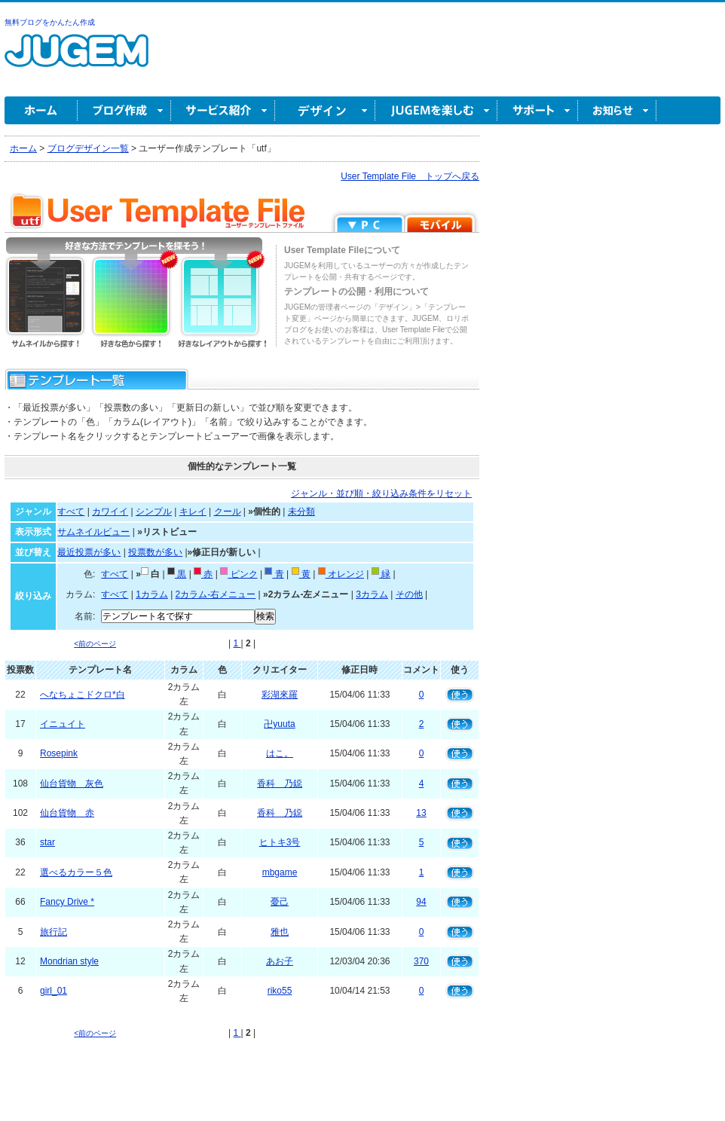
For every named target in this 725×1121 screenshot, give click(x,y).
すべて (70, 511)
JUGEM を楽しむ (436, 110)
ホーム (41, 110)
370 (421, 961)
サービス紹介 (223, 110)
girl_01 (53, 990)
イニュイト (62, 724)
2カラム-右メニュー (216, 594)
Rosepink (59, 753)
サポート (537, 110)
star (47, 842)
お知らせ (617, 110)
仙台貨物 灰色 (71, 783)
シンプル (154, 511)
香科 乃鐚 (279, 783)
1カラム (152, 594)
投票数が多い (155, 552)
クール (227, 511)
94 (421, 901)
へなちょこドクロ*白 (82, 694)
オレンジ (341, 574)
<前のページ (95, 644)
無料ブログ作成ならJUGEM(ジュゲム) (76, 59)
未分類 (301, 511)
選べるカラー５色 (76, 872)
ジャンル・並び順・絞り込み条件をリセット (381, 493)
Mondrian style (69, 961)
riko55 (280, 990)
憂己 (280, 901)
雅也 (280, 932)
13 (421, 813)
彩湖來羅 (280, 694)
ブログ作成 (124, 110)
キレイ (192, 511)
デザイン (325, 110)
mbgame (280, 872)
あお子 (279, 961)
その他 (409, 594)
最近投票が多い (89, 552)
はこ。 (279, 753)
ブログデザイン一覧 (88, 148)
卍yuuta (279, 724)
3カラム (372, 594)
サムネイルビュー (93, 532)
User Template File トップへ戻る (410, 176)
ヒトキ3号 (280, 842)
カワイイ (110, 511)
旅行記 (53, 932)
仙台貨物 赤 (67, 813)
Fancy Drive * (67, 901)
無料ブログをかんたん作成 (50, 22)
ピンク (238, 574)
